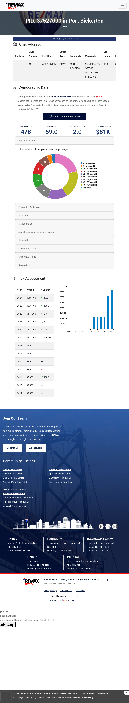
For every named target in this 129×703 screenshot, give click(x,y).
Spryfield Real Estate (59, 473)
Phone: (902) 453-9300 (19, 550)
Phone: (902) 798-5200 (79, 568)
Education (23, 215)
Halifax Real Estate (12, 469)
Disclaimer (80, 590)
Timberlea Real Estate (60, 469)
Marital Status (25, 223)
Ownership (23, 240)
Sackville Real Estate (13, 478)
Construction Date (27, 248)
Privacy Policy (88, 697)
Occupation (24, 265)
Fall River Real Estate (14, 493)
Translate (69, 600)
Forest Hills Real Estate (15, 489)
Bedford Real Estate (13, 473)
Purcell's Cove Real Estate (16, 502)
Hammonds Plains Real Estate (18, 497)
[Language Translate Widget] (64, 596)
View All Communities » (14, 506)
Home (65, 27)
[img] (126, 692)
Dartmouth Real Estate (60, 478)
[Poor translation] (11, 624)
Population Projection (29, 207)
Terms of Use (66, 590)
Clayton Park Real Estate (15, 482)
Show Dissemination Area (64, 116)
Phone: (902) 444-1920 (98, 550)
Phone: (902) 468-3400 (59, 550)
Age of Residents (26, 140)
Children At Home (27, 256)
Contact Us (12, 448)
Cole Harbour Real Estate (61, 482)
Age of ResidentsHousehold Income (36, 232)
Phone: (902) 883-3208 (39, 568)
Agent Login (35, 448)
